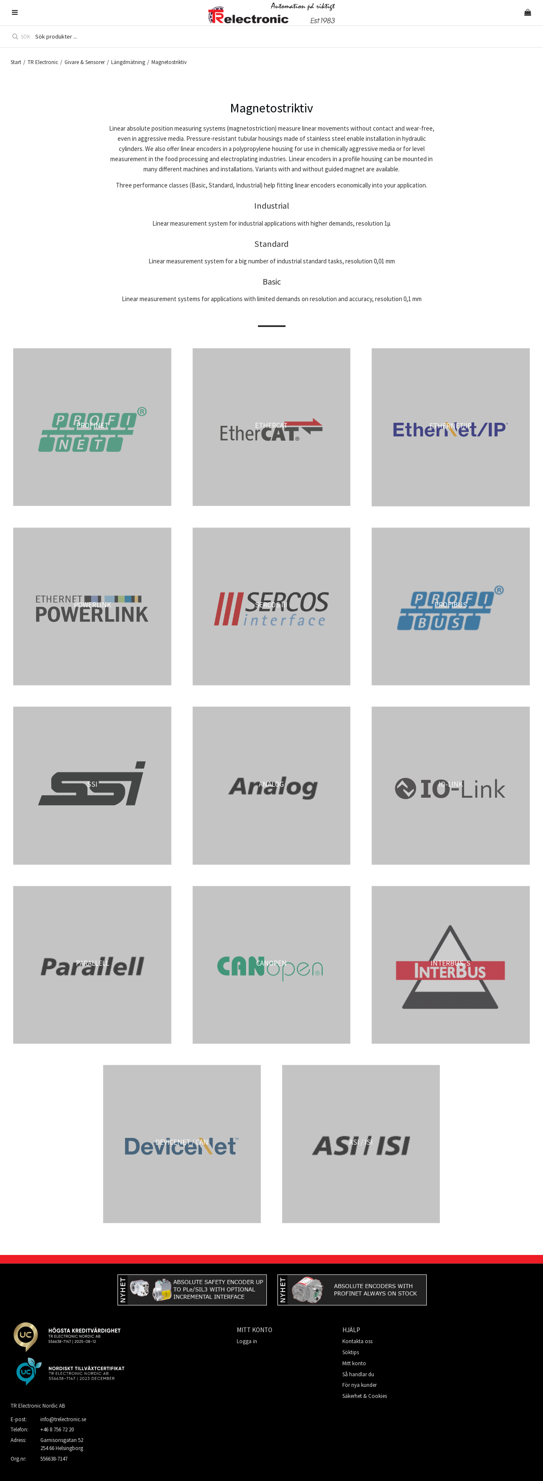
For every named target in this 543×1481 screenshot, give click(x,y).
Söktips (350, 1352)
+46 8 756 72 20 (57, 1429)
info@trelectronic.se (63, 1419)
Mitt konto (354, 1363)
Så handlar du (358, 1374)
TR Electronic (43, 62)
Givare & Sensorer (84, 62)
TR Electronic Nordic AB (38, 1405)
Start (16, 62)
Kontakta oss (357, 1341)
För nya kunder (359, 1385)
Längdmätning (128, 62)
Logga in (247, 1341)
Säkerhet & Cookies (364, 1396)
